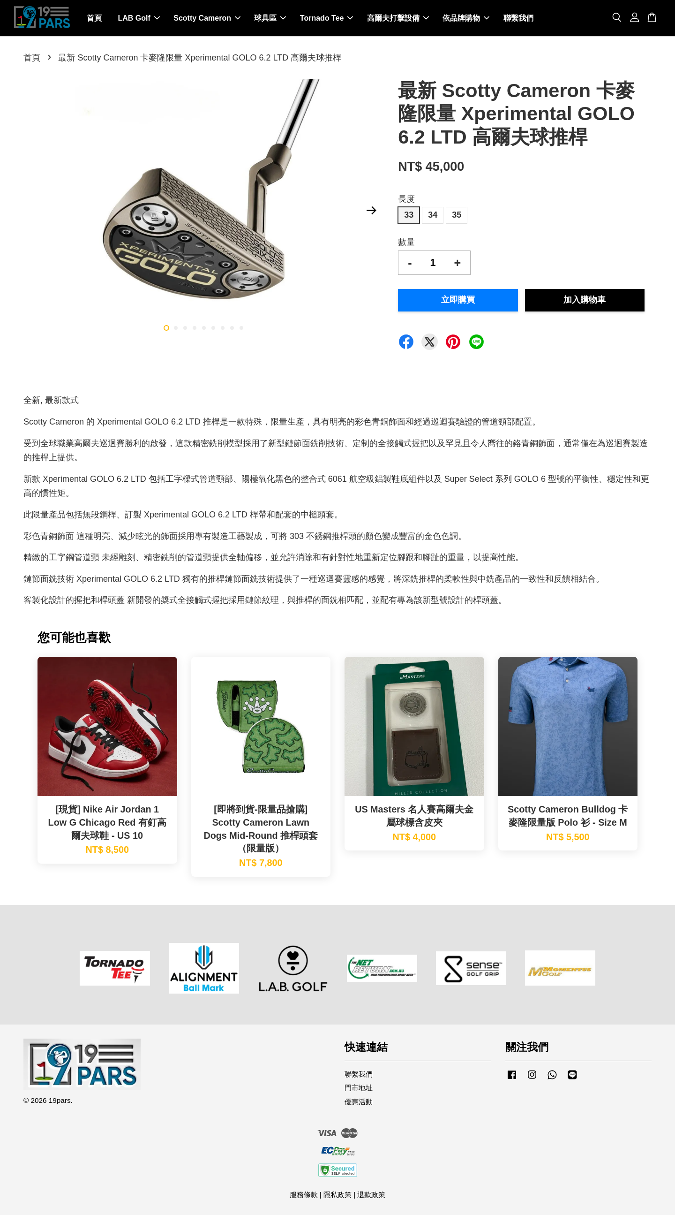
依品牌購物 (465, 18)
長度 (406, 199)
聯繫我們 (518, 18)
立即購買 (458, 300)
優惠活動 (359, 1102)
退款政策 (371, 1195)
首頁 (94, 18)
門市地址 (359, 1088)
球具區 (270, 18)
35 (456, 215)
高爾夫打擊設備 (398, 18)
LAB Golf (138, 18)
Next (371, 210)
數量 (406, 242)
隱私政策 (337, 1195)
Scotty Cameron (206, 18)
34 (432, 215)
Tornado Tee (326, 18)
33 (408, 215)
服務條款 (304, 1195)
